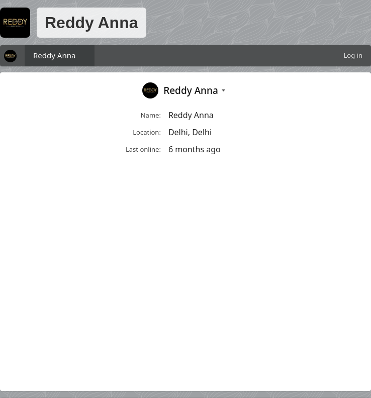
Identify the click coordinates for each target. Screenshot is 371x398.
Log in (353, 55)
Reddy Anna (54, 55)
